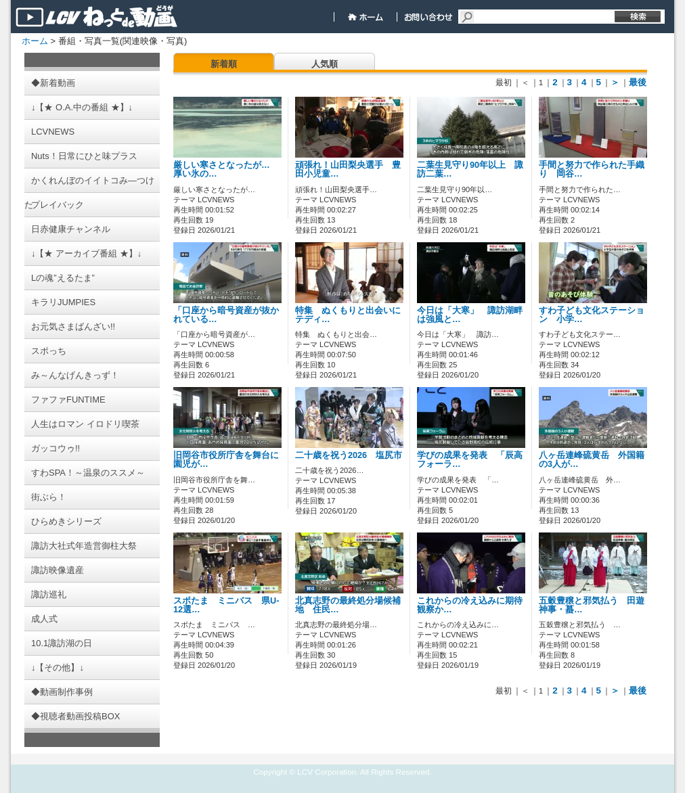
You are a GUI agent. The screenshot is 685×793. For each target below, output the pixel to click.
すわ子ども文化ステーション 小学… (591, 315)
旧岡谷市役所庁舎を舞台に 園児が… (230, 460)
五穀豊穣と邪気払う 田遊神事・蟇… (591, 605)
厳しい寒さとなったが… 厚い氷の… (226, 169)
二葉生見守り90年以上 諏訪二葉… (470, 169)
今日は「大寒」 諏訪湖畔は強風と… (470, 315)
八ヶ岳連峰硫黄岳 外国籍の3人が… (591, 460)
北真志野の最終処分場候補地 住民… (348, 605)
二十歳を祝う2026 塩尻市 (357, 455)
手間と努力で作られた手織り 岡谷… (591, 169)
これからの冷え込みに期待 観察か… (474, 605)
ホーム (35, 41)
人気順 (324, 64)
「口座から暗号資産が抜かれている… (226, 315)
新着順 (224, 64)
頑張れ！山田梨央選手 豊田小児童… (348, 169)
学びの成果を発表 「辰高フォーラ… (470, 460)
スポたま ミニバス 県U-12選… (226, 605)
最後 (637, 82)
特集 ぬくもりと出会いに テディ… (352, 315)
